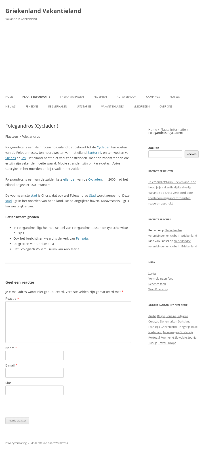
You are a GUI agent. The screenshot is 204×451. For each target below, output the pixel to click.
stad (34, 195)
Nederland (155, 332)
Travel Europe (167, 343)
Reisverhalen (57, 106)
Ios (23, 158)
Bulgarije (182, 316)
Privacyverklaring (16, 443)
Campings (153, 97)
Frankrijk (154, 327)
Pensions (31, 106)
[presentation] (39, 406)
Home (9, 97)
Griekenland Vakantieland (43, 11)
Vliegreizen (142, 106)
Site (8, 383)
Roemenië (167, 337)
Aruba (152, 316)
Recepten (100, 97)
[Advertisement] (102, 58)
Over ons (166, 106)
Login (152, 273)
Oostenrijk (186, 332)
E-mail (11, 365)
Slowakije (181, 337)
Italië (194, 327)
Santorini (94, 152)
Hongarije (183, 327)
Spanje (191, 337)
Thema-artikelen (72, 97)
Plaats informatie (36, 97)
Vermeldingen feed (160, 278)
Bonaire (171, 316)
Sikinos (10, 158)
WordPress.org (158, 289)
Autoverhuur (126, 97)
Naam (11, 348)
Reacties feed (157, 284)
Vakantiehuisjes (112, 106)
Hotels (175, 97)
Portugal (154, 337)
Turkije (152, 343)
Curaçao (153, 321)
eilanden (69, 179)
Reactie (12, 298)
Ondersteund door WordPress (49, 443)
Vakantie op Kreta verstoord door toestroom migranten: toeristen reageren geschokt (170, 198)
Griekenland (169, 327)
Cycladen (103, 147)
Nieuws (10, 106)
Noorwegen (171, 332)
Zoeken (153, 148)
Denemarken (168, 321)
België (161, 316)
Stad (92, 195)
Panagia (82, 238)
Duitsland (184, 321)
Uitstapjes (84, 106)
